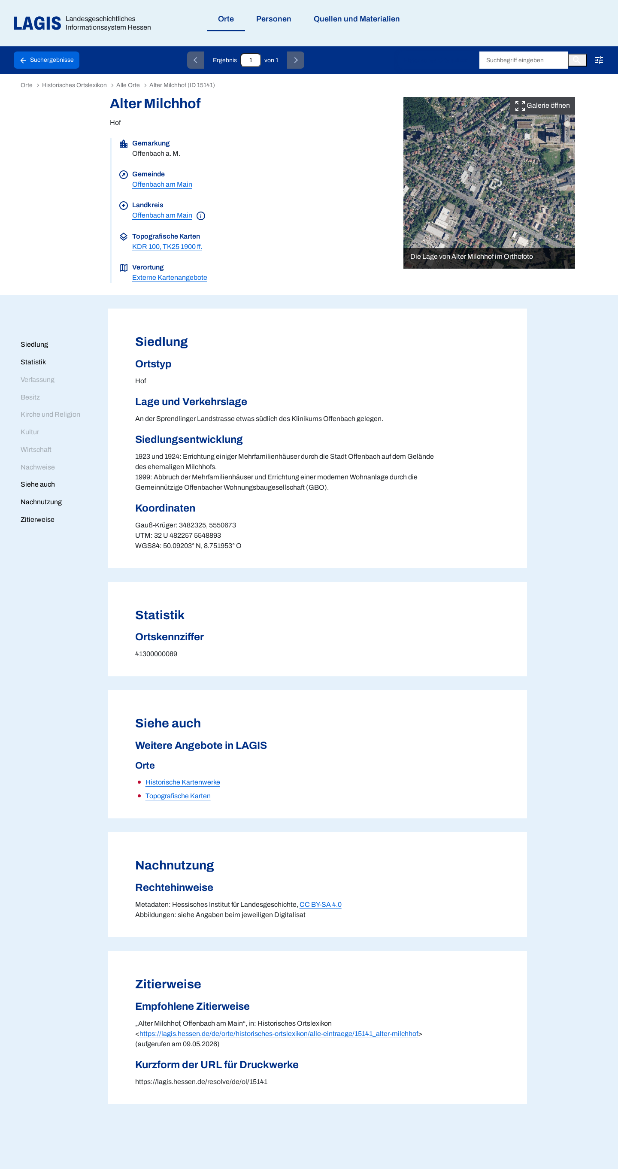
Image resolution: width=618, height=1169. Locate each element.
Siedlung (34, 344)
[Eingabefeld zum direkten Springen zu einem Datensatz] (250, 60)
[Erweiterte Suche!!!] (599, 60)
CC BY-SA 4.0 (321, 904)
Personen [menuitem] (273, 19)
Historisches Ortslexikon (436, 60)
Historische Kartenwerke (182, 782)
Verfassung (38, 379)
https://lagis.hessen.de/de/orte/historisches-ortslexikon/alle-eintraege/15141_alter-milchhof (278, 1033)
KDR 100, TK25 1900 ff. (167, 246)
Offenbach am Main (162, 184)
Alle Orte (128, 85)
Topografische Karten (178, 796)
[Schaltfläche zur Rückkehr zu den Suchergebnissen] (46, 60)
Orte (27, 85)
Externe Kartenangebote (169, 277)
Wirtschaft (36, 449)
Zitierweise (38, 519)
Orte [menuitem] (226, 19)
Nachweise (38, 467)
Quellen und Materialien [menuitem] (357, 19)
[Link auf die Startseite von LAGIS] (86, 23)
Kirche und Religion (50, 414)
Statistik (33, 362)
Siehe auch (38, 484)
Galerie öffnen (542, 105)
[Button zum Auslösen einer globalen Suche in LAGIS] (577, 60)
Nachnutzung (41, 502)
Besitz (30, 397)
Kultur (30, 432)
